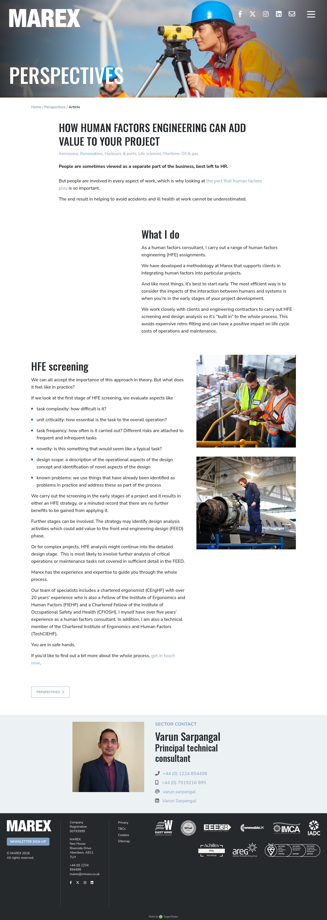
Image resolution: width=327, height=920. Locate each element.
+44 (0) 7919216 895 (183, 783)
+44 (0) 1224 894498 (185, 774)
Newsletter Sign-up (28, 841)
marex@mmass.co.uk (85, 874)
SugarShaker (171, 916)
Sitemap (124, 841)
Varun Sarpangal (179, 801)
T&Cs (122, 829)
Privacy (123, 822)
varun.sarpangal (179, 792)
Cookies (123, 835)
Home (36, 107)
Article (74, 107)
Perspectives (55, 107)
